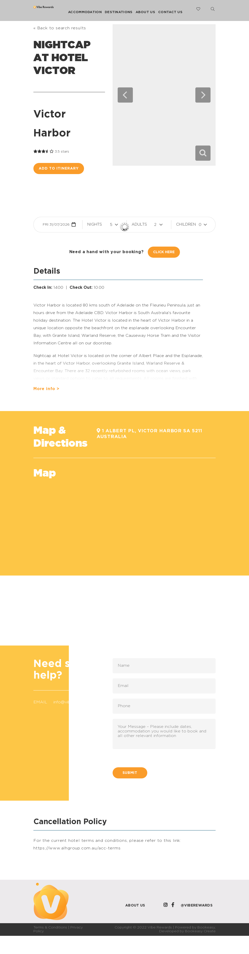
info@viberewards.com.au (78, 702)
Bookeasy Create (200, 931)
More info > (46, 389)
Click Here (164, 252)
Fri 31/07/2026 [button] (56, 224)
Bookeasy (206, 927)
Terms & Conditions (50, 927)
